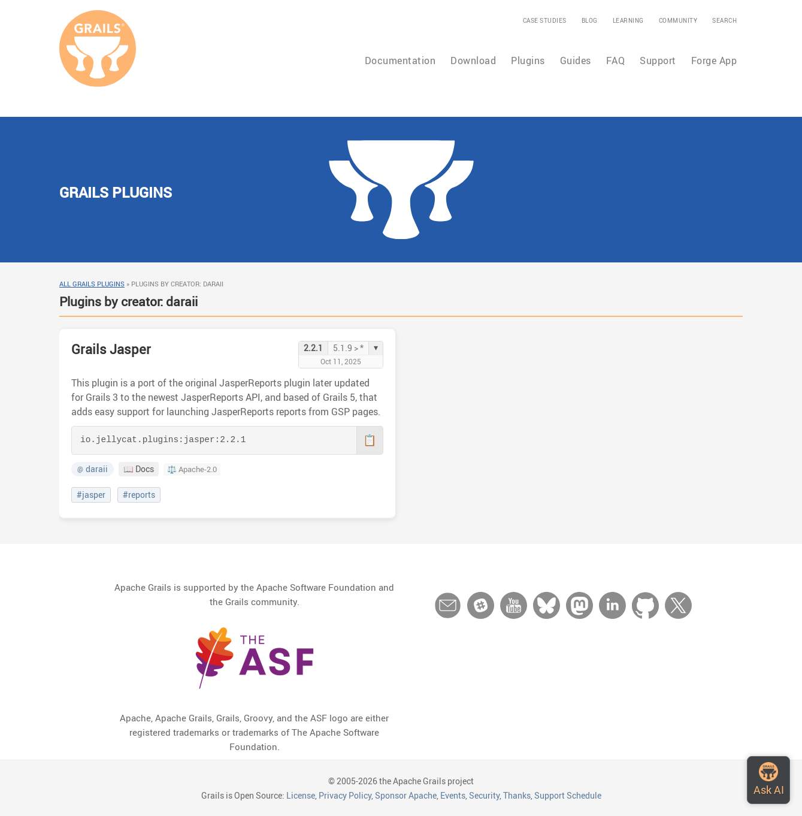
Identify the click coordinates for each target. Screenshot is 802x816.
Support (658, 60)
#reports (139, 494)
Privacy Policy (345, 795)
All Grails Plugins (92, 283)
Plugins (528, 60)
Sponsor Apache (406, 795)
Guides (575, 60)
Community (678, 20)
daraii (92, 469)
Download (473, 60)
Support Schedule (567, 795)
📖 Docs (138, 469)
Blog (590, 20)
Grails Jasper (111, 349)
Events (452, 795)
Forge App (714, 60)
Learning (628, 20)
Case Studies (545, 20)
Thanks (517, 795)
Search (724, 20)
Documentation (400, 60)
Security (484, 795)
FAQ (615, 60)
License (300, 795)
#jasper (91, 494)
